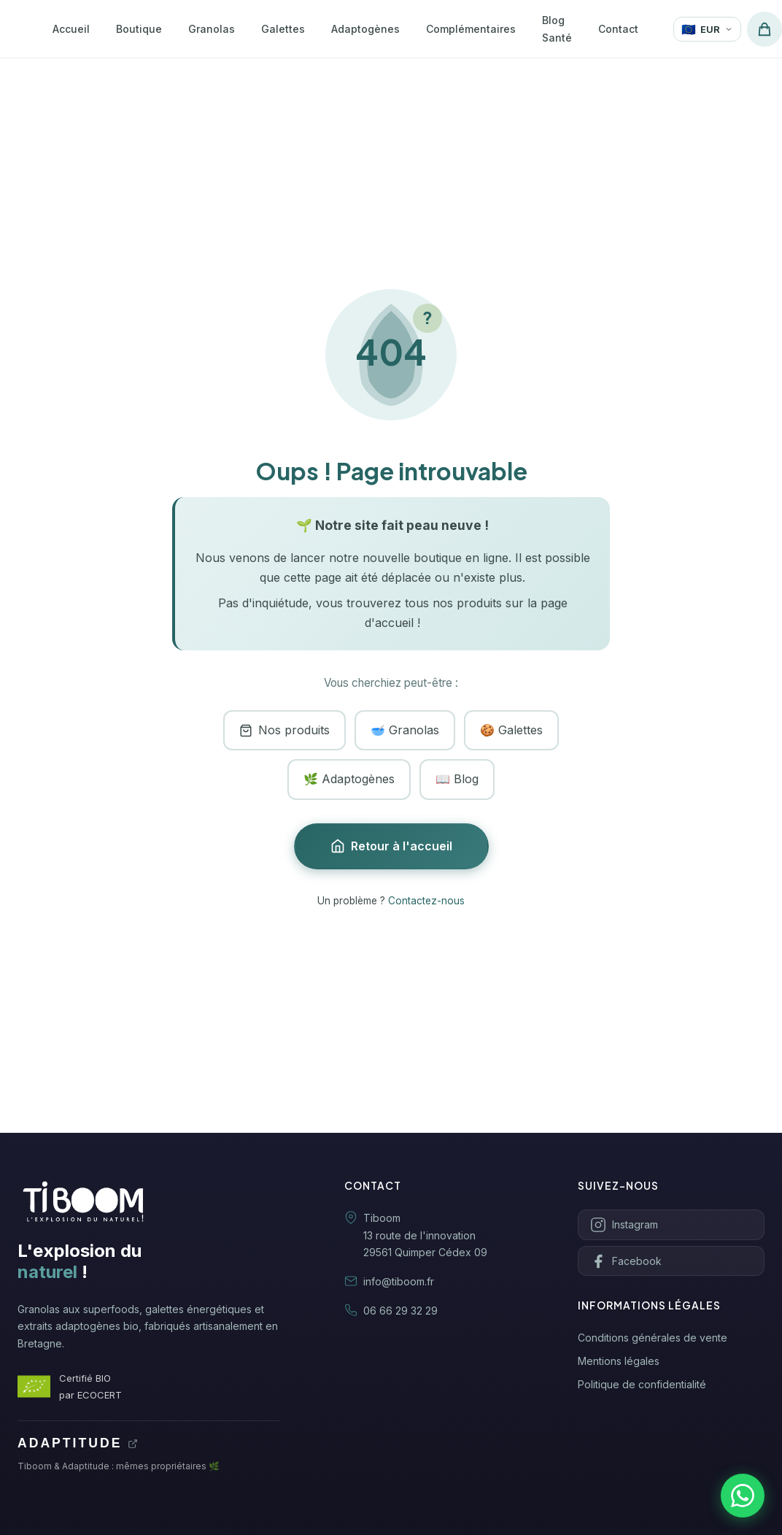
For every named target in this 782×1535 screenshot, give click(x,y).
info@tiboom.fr (398, 1281)
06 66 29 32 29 (400, 1310)
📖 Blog (457, 779)
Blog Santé (557, 29)
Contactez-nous (426, 901)
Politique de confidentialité (642, 1384)
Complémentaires (471, 29)
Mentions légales (618, 1361)
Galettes (283, 29)
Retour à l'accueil (391, 846)
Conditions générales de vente (652, 1337)
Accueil (71, 29)
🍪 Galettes (511, 730)
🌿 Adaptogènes (349, 779)
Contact (618, 29)
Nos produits (284, 730)
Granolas (211, 29)
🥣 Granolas (405, 730)
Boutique (139, 29)
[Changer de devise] (707, 29)
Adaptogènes (365, 29)
